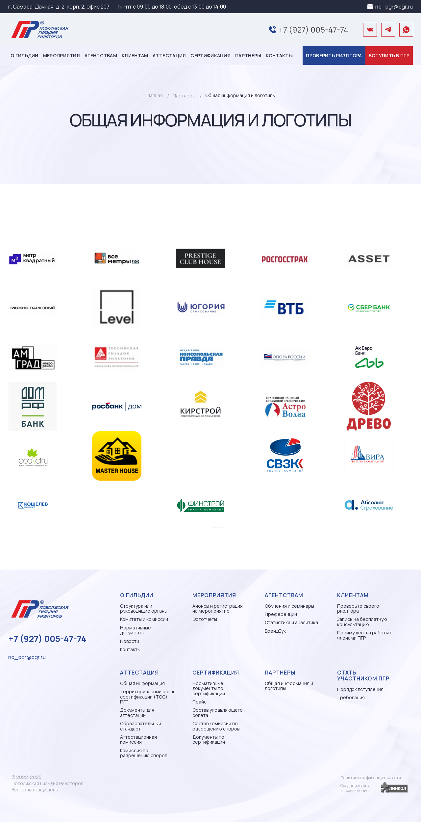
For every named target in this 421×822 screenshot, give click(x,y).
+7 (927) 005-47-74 (313, 29)
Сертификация (210, 55)
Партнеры (248, 55)
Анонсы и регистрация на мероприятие (217, 608)
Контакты (279, 55)
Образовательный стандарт (140, 726)
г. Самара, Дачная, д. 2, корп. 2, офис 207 (59, 6)
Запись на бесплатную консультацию (362, 622)
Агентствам (101, 55)
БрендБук (275, 630)
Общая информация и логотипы (289, 686)
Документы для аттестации (137, 712)
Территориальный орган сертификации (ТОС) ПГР (148, 696)
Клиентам (135, 55)
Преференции (281, 614)
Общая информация (142, 683)
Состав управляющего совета (217, 712)
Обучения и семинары (289, 605)
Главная (154, 95)
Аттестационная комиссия (138, 739)
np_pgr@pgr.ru (394, 6)
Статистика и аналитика (291, 622)
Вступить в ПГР (389, 55)
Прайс (199, 701)
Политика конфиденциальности (370, 778)
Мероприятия (61, 55)
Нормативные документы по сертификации (208, 688)
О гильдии (24, 55)
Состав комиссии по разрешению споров (215, 726)
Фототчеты (204, 619)
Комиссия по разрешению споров (143, 753)
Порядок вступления (360, 689)
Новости (129, 641)
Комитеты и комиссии (144, 619)
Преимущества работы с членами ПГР (364, 635)
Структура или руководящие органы (143, 608)
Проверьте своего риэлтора (358, 608)
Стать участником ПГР (363, 675)
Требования (351, 697)
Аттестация (169, 55)
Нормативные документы (135, 630)
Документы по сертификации (208, 739)
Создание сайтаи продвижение (355, 788)
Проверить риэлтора (334, 55)
